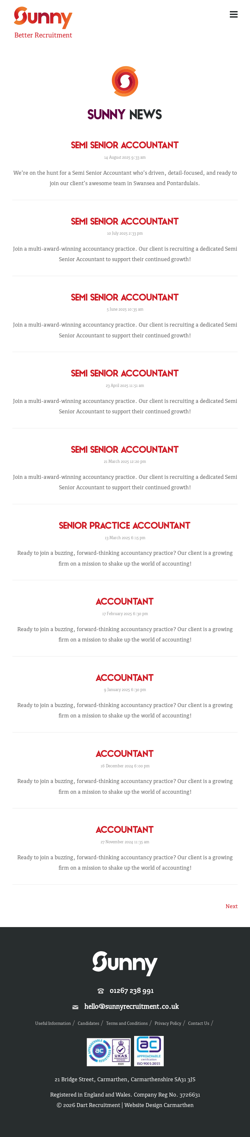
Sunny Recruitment (43, 19)
